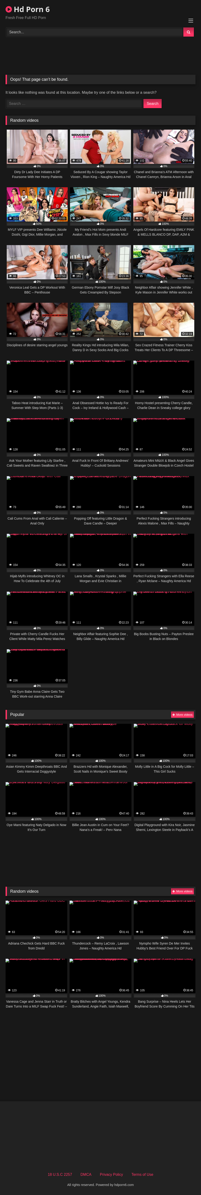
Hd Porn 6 (28, 9)
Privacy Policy (111, 1174)
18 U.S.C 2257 (60, 1174)
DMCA (85, 1174)
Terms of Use (142, 1174)
